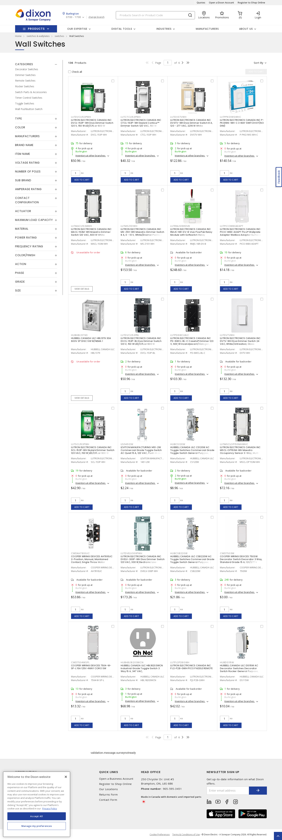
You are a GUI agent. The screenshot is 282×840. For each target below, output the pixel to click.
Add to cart (82, 179)
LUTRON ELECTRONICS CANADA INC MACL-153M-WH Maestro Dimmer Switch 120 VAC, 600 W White (91, 232)
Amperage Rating (28, 189)
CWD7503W (227, 553)
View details (81, 288)
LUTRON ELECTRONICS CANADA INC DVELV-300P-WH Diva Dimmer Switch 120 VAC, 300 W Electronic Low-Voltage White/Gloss (143, 561)
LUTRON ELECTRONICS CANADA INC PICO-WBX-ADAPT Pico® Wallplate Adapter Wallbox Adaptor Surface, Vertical (240, 233)
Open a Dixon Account (221, 2)
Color (20, 127)
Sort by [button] (258, 62)
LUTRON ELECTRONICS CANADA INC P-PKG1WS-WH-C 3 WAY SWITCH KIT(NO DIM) (242, 122)
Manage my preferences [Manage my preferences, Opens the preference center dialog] (36, 826)
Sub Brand (23, 180)
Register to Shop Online (251, 2)
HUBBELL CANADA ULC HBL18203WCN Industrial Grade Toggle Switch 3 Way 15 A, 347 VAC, (142, 668)
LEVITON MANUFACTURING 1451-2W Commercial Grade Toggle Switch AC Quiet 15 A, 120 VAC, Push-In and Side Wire (142, 451)
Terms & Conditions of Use (186, 834)
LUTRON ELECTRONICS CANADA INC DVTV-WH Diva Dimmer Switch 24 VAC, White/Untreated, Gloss (240, 341)
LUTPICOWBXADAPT (231, 226)
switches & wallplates (38, 36)
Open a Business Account (116, 778)
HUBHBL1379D (79, 335)
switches (59, 36)
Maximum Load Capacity (34, 220)
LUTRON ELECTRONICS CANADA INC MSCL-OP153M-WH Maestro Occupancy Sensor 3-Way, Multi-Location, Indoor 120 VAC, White (240, 451)
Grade (20, 282)
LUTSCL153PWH (80, 444)
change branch (96, 17)
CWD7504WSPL (80, 662)
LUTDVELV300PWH (131, 553)
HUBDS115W (227, 662)
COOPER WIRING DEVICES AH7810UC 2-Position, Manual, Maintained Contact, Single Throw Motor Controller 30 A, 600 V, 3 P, (92, 561)
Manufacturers (207, 29)
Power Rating (26, 237)
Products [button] (36, 29)
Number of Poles (28, 171)
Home (18, 36)
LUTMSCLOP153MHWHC (234, 444)
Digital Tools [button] (122, 29)
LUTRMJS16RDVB (180, 226)
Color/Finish (25, 255)
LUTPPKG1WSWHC (230, 116)
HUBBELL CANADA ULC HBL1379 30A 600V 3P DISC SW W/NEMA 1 (91, 340)
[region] (36, 804)
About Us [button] (246, 29)
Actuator (23, 211)
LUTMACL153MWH (81, 226)
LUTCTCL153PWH (131, 116)
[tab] (36, 64)
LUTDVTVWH (227, 335)
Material (21, 229)
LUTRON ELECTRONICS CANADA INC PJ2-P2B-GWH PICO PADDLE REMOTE (191, 667)
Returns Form (108, 794)
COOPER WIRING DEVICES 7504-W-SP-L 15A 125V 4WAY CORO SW (91, 667)
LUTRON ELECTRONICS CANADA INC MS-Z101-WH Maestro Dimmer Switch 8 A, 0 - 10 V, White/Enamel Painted (142, 232)
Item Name (22, 154)
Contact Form (108, 799)
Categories (24, 64)
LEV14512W (127, 444)
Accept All (36, 816)
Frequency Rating (29, 246)
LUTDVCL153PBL (130, 335)
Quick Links (108, 772)
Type (18, 118)
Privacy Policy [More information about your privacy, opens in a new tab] (49, 808)
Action (20, 264)
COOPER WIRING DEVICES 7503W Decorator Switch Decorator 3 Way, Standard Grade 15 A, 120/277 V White (241, 561)
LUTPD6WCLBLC (179, 335)
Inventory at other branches (91, 155)
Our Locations (108, 789)
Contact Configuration (27, 200)
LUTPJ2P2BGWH (179, 662)
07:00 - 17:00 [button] (73, 17)
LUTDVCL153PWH (81, 116)
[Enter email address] (228, 791)
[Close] (66, 777)
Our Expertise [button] (77, 29)
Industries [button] (164, 29)
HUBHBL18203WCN (132, 662)
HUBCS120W (177, 444)
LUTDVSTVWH (178, 116)
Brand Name (24, 145)
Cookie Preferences (160, 835)
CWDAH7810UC (80, 553)
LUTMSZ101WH (129, 226)
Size (18, 290)
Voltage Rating (27, 163)
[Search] (155, 15)
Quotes (201, 2)
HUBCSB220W (179, 553)
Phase (19, 273)
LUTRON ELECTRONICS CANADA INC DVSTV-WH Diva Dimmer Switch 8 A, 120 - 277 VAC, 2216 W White (191, 122)
